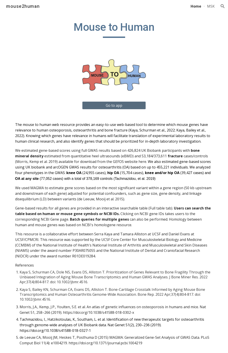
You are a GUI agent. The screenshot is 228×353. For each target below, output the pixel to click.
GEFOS (118, 161)
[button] (222, 6)
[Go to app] (114, 105)
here (142, 161)
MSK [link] (211, 6)
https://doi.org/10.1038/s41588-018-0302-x (98, 312)
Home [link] (196, 6)
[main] (114, 29)
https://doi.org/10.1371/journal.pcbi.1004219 (105, 343)
